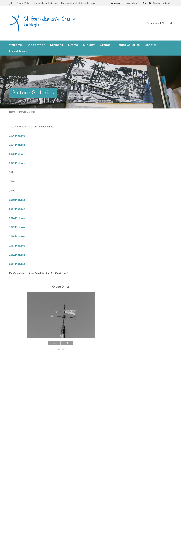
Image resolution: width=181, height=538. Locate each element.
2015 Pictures (17, 227)
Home (12, 111)
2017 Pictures (17, 209)
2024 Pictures (17, 144)
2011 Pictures (17, 263)
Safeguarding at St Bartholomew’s (78, 3)
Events (73, 45)
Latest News (18, 51)
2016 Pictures (17, 218)
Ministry (89, 45)
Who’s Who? (36, 45)
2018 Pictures (17, 199)
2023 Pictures (17, 154)
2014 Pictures (17, 236)
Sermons (56, 45)
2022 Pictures (17, 163)
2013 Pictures (17, 245)
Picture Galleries (128, 45)
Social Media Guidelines (46, 3)
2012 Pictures (17, 254)
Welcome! (16, 45)
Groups (105, 45)
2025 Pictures (17, 135)
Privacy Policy (23, 3)
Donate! (150, 45)
